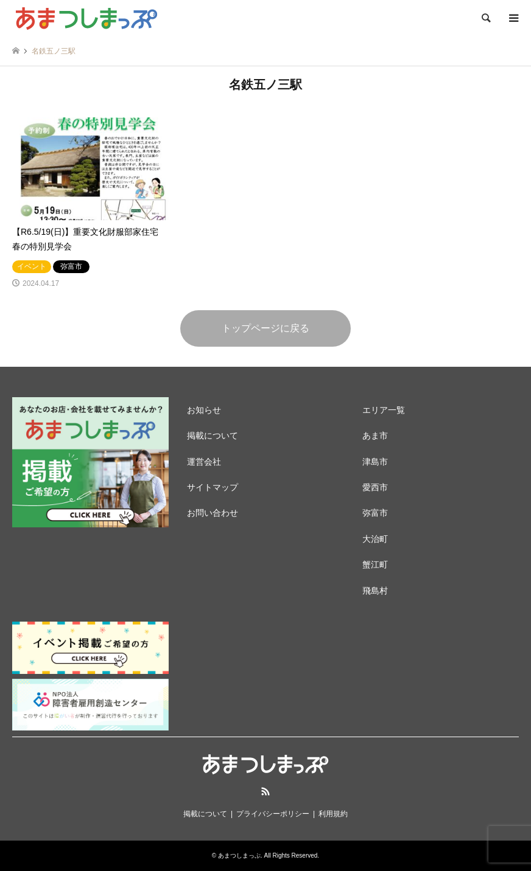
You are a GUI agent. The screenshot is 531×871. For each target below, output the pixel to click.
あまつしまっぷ (239, 855)
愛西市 (375, 487)
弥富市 (375, 513)
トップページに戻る (265, 328)
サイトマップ (212, 487)
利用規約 (333, 814)
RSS (265, 791)
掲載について (212, 435)
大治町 (375, 539)
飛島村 (375, 590)
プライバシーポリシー (272, 814)
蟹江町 (375, 564)
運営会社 (204, 462)
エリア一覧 (383, 410)
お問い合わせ (212, 513)
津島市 (375, 462)
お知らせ (204, 410)
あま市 (375, 435)
